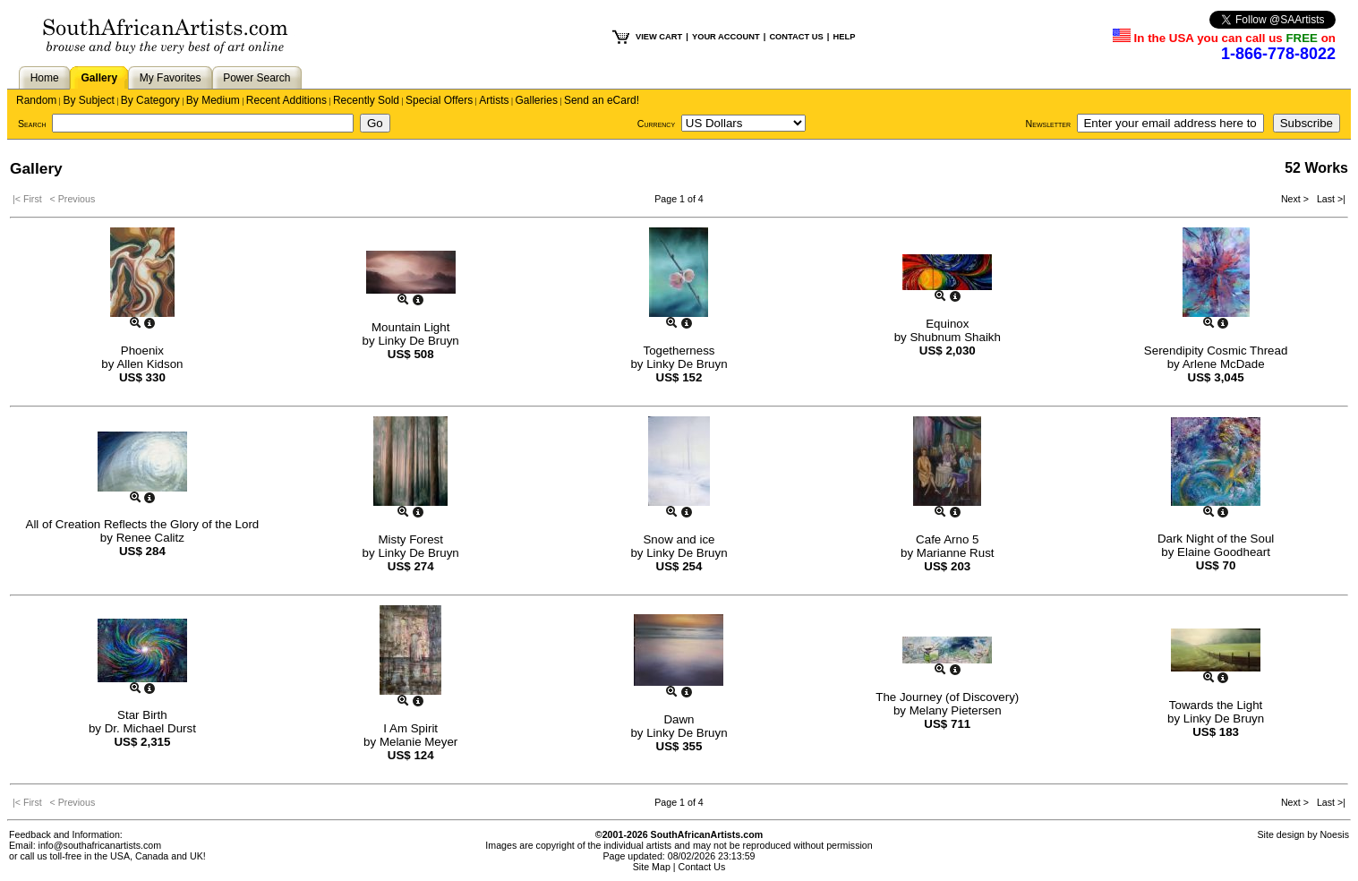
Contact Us (702, 866)
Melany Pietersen (956, 710)
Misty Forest (410, 539)
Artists (493, 100)
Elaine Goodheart (1223, 552)
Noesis (1334, 834)
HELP (844, 36)
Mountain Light (410, 327)
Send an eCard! (601, 100)
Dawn (678, 719)
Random (36, 100)
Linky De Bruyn (418, 340)
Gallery (99, 78)
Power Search (256, 78)
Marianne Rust (956, 553)
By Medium (213, 100)
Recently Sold (366, 100)
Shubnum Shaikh (955, 337)
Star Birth (142, 715)
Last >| (1328, 198)
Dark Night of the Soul (1215, 538)
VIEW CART (659, 36)
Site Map (651, 866)
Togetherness (678, 350)
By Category (150, 100)
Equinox (947, 323)
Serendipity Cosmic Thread (1216, 350)
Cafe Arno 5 (947, 539)
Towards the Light (1215, 705)
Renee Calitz (150, 537)
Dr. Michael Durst (150, 728)
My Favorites (170, 78)
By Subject (88, 100)
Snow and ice (678, 539)
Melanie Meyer (418, 741)
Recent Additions (286, 100)
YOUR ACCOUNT (726, 36)
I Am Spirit (410, 728)
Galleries (537, 100)
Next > (1296, 198)
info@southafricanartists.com (100, 845)
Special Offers (439, 100)
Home (44, 78)
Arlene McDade (1224, 364)
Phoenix (142, 350)
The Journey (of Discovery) (947, 697)
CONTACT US (796, 36)
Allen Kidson (149, 364)
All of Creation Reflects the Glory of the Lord (143, 524)
